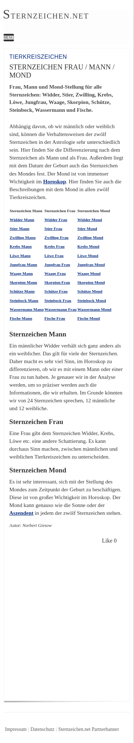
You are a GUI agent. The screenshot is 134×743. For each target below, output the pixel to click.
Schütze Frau (56, 291)
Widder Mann (22, 220)
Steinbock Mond (91, 300)
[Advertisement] (67, 621)
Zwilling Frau (56, 237)
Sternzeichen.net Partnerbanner (88, 729)
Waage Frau (55, 273)
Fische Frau (54, 318)
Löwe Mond (87, 255)
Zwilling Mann (22, 237)
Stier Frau (53, 228)
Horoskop (54, 181)
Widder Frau (55, 220)
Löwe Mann (20, 255)
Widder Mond (89, 220)
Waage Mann (21, 273)
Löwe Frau (53, 255)
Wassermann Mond (94, 309)
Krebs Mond (88, 246)
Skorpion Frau (57, 282)
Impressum (15, 729)
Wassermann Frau (60, 309)
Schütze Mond (89, 291)
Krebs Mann (21, 246)
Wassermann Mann (27, 309)
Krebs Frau (54, 246)
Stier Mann (19, 228)
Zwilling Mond (90, 237)
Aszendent (21, 513)
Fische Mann (21, 318)
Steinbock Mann (24, 300)
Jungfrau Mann (23, 264)
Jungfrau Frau (57, 264)
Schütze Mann (22, 291)
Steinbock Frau (57, 300)
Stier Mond (87, 228)
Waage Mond (88, 273)
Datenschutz (42, 729)
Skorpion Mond (91, 282)
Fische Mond (88, 318)
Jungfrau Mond (91, 264)
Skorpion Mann (23, 282)
